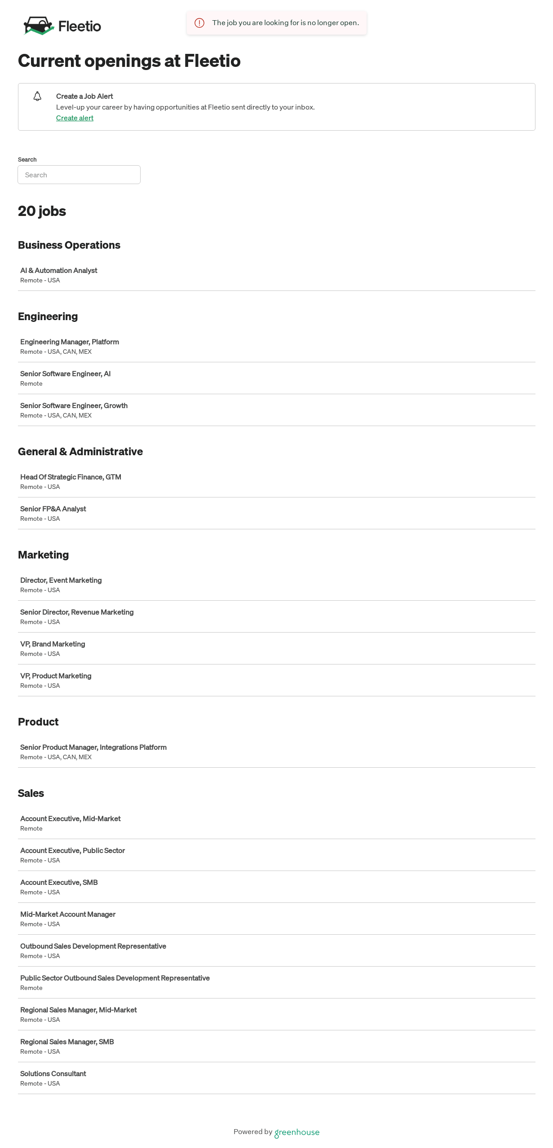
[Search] (79, 175)
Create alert (74, 118)
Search (27, 159)
